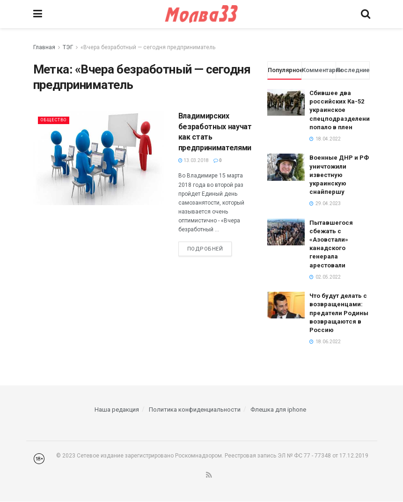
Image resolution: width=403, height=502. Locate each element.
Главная (44, 47)
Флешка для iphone (278, 409)
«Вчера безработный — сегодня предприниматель (148, 47)
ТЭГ (68, 47)
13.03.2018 (193, 160)
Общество (57, 120)
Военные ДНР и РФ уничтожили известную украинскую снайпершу (339, 174)
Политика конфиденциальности (195, 409)
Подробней (205, 249)
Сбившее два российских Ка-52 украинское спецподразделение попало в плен (341, 110)
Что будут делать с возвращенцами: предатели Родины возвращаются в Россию (338, 312)
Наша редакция (117, 409)
